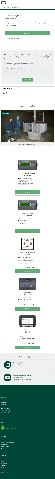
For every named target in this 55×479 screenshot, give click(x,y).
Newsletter (4, 440)
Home (3, 7)
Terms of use (4, 448)
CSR (2, 422)
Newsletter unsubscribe (7, 442)
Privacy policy (5, 446)
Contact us (27, 33)
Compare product (13, 38)
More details (27, 192)
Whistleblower (5, 444)
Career (3, 465)
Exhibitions (4, 463)
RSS (5, 93)
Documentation (7, 88)
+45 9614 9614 (7, 410)
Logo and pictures (6, 472)
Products (8, 7)
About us (3, 459)
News (2, 461)
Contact (3, 467)
